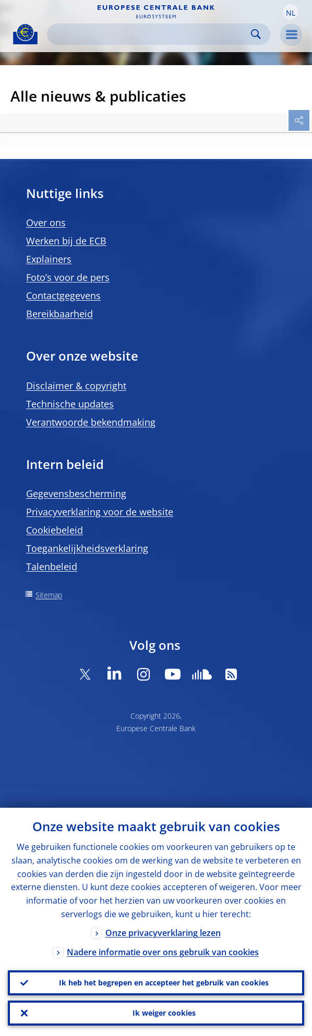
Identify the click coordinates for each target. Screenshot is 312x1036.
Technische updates (70, 404)
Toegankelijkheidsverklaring (87, 548)
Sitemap (48, 595)
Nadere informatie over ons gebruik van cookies (163, 952)
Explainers (48, 259)
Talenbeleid (51, 566)
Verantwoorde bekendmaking (90, 422)
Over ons (46, 222)
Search (256, 34)
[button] (290, 12)
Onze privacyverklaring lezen (163, 933)
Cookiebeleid (54, 530)
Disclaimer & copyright (76, 385)
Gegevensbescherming (76, 493)
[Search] (150, 34)
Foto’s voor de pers (68, 277)
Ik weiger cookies (164, 1013)
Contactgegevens (63, 295)
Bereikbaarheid (59, 313)
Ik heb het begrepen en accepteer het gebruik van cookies (164, 983)
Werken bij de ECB (66, 241)
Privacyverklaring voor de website (99, 511)
